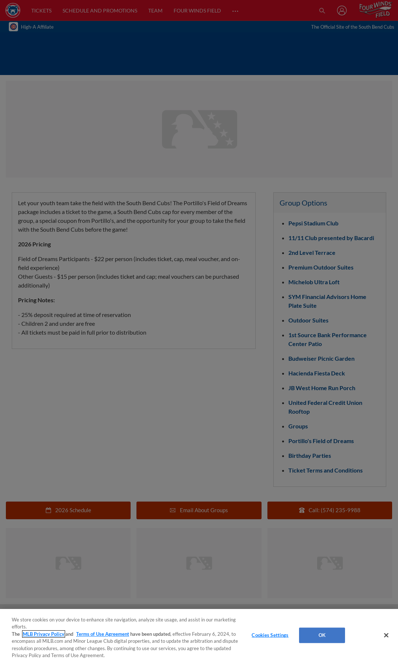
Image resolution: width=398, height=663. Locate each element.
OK (322, 635)
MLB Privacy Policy (43, 634)
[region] (199, 636)
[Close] (386, 635)
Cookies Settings (270, 635)
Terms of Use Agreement (102, 634)
